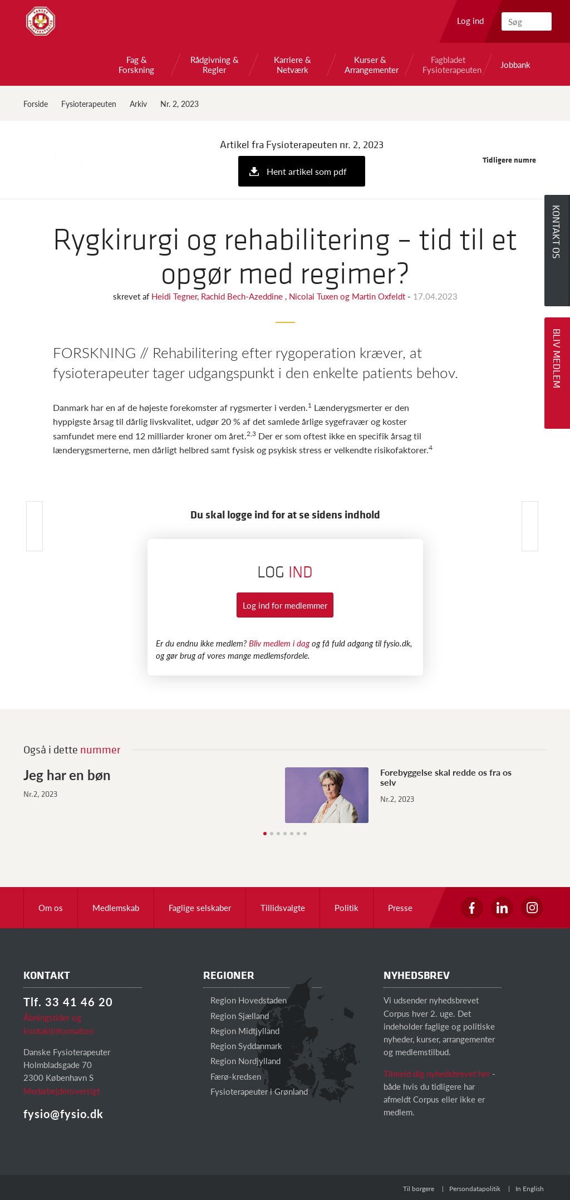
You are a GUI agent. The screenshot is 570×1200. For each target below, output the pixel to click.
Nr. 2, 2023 (179, 103)
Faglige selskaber (200, 907)
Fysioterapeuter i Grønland (255, 1091)
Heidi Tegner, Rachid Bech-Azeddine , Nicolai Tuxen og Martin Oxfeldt (279, 296)
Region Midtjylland (241, 1030)
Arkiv (138, 103)
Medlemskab (115, 907)
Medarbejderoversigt (61, 1090)
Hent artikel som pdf (307, 171)
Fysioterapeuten (88, 103)
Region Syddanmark (242, 1045)
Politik (346, 907)
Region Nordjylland (242, 1060)
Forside (35, 103)
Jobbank (515, 65)
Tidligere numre (515, 159)
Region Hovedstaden (245, 1000)
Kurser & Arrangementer (370, 65)
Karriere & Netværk (292, 65)
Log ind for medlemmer (285, 605)
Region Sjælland (236, 1015)
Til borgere (418, 1188)
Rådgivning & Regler (214, 65)
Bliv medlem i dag (279, 643)
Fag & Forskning (136, 65)
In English (529, 1188)
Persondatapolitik (474, 1188)
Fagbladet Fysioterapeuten (448, 65)
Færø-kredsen (232, 1076)
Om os (50, 907)
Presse (400, 907)
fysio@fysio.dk (63, 1113)
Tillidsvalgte (283, 907)
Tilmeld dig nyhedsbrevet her (437, 1073)
